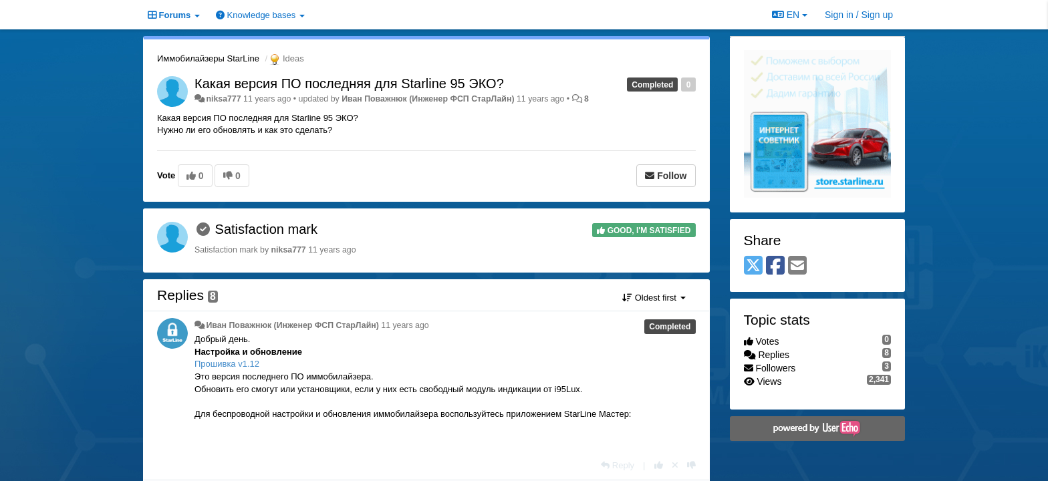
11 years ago (404, 325)
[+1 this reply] (658, 465)
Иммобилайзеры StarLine (208, 58)
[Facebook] (775, 266)
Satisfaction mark (266, 229)
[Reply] (617, 465)
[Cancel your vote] (675, 465)
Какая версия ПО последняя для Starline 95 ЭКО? (349, 83)
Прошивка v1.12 (226, 364)
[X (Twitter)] (753, 266)
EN (789, 14)
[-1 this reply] (691, 465)
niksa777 (223, 99)
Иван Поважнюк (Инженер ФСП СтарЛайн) (428, 99)
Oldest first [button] (653, 298)
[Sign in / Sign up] (858, 14)
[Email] (797, 266)
